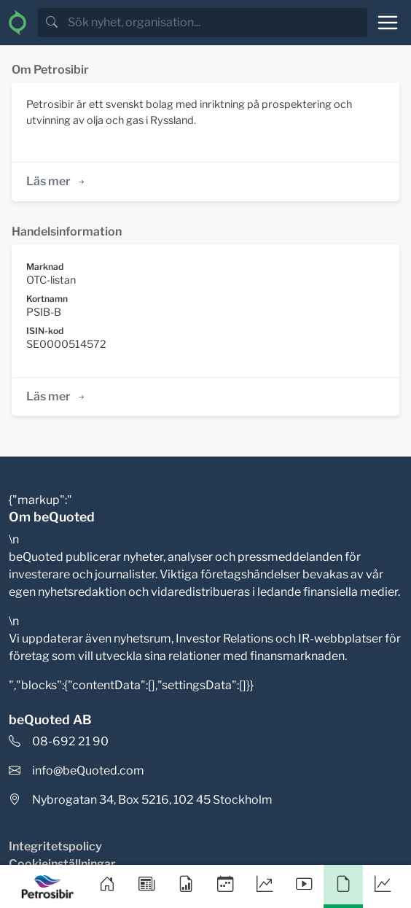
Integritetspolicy (55, 846)
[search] (216, 22)
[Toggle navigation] (387, 22)
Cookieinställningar (62, 864)
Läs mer (56, 181)
